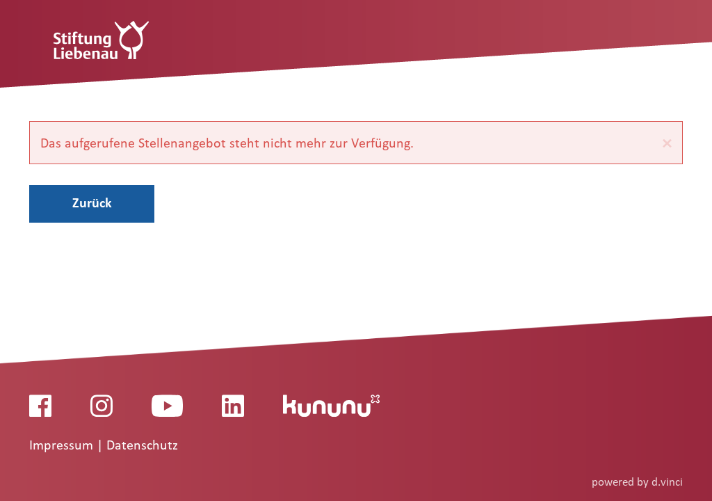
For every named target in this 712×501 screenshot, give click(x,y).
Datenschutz (142, 445)
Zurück (92, 202)
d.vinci (667, 481)
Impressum (63, 445)
